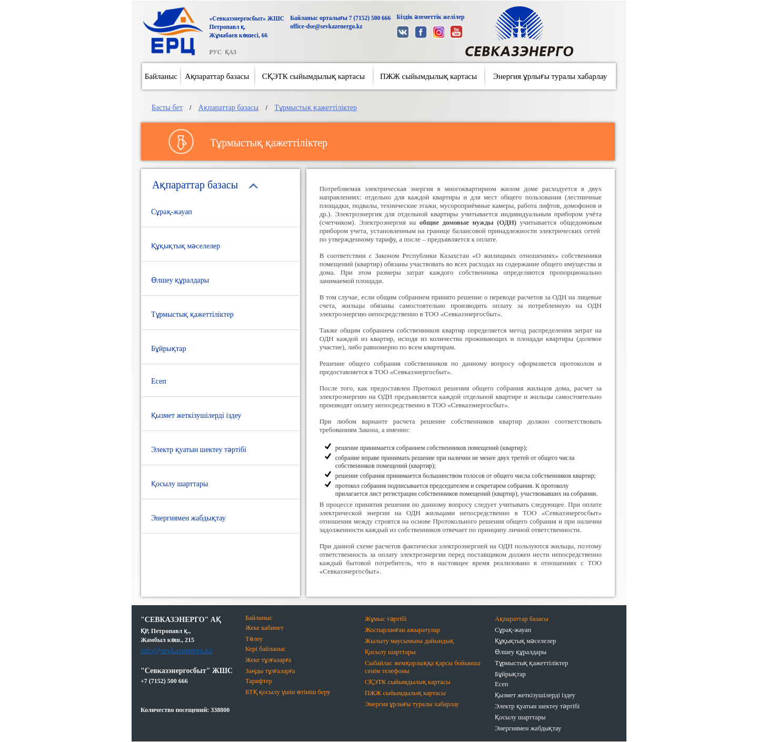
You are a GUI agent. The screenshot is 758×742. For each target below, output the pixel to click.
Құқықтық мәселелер (185, 246)
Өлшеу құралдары (180, 280)
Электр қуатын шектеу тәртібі (198, 450)
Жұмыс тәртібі (386, 619)
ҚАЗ (230, 52)
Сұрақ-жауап (171, 212)
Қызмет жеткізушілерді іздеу (196, 415)
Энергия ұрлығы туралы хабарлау (550, 76)
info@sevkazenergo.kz (177, 650)
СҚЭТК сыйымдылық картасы (313, 76)
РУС (215, 52)
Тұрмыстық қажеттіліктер (315, 108)
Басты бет (167, 108)
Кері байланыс (265, 649)
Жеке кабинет (264, 627)
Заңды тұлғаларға (270, 671)
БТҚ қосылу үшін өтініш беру (288, 692)
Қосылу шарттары (179, 484)
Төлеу (254, 639)
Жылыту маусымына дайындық (409, 641)
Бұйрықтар (168, 349)
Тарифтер (258, 681)
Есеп (158, 381)
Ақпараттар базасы (217, 76)
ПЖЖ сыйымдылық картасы (428, 76)
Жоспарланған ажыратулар (402, 630)
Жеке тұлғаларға (268, 660)
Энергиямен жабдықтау (188, 518)
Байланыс (161, 76)
